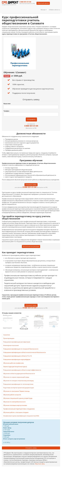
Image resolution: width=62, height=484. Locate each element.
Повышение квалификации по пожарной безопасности (20, 349)
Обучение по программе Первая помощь (16, 391)
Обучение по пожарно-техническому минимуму (18, 381)
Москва (43, 10)
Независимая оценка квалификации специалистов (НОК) (21, 416)
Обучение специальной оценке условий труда (17, 398)
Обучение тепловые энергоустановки (15, 405)
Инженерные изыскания (11, 345)
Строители (6, 335)
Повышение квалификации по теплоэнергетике (18, 384)
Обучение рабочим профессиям (13, 363)
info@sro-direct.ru (54, 10)
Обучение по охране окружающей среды (16, 377)
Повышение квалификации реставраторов (16, 342)
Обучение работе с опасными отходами (15, 412)
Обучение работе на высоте (12, 395)
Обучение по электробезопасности (14, 402)
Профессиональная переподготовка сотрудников (18, 409)
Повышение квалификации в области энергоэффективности (22, 370)
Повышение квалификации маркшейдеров (16, 359)
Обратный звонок (43, 3)
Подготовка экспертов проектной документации (18, 388)
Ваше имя (7, 103)
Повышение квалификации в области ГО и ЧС (17, 356)
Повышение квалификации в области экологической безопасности (24, 352)
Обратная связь (40, 464)
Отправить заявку (31, 448)
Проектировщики (8, 338)
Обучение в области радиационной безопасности (19, 373)
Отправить (31, 119)
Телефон (6, 111)
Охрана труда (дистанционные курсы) (15, 366)
